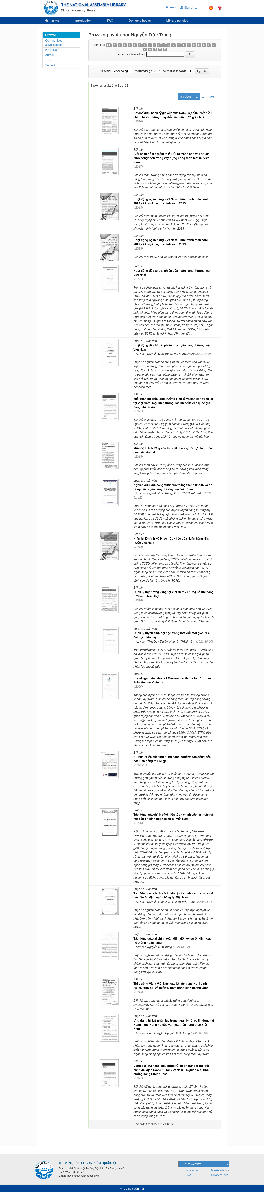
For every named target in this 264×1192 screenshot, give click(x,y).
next (211, 96)
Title (48, 60)
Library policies (177, 20)
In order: (106, 71)
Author (49, 55)
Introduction (82, 20)
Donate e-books (140, 20)
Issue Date (52, 50)
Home (52, 20)
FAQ (110, 20)
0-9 (108, 45)
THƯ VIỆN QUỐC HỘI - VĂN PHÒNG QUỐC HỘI (87, 1163)
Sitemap (170, 7)
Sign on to (190, 7)
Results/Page (143, 71)
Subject (50, 65)
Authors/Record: (174, 71)
